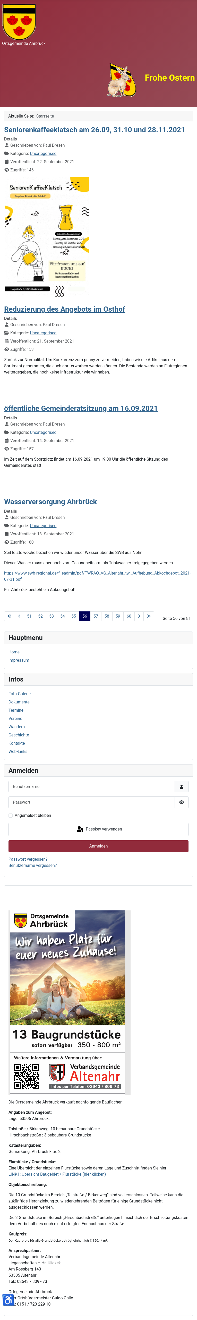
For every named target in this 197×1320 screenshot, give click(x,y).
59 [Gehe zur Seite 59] (118, 616)
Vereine (15, 718)
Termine (15, 710)
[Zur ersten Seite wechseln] (9, 616)
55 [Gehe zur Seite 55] (73, 616)
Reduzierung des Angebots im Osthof (64, 309)
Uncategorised (43, 153)
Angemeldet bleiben (33, 815)
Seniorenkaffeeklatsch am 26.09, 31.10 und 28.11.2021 (94, 130)
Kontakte (16, 743)
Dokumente (19, 702)
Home (14, 652)
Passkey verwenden (99, 829)
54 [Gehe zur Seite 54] (62, 616)
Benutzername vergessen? (32, 865)
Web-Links (18, 751)
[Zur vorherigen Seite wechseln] (19, 616)
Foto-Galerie (19, 693)
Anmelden (98, 846)
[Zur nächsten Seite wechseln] (139, 616)
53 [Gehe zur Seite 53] (51, 616)
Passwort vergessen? (28, 859)
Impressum (18, 660)
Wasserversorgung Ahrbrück (50, 501)
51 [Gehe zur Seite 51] (29, 616)
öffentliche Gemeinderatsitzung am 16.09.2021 (81, 408)
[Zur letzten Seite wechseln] (148, 616)
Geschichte (18, 735)
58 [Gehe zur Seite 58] (107, 616)
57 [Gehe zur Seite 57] (95, 616)
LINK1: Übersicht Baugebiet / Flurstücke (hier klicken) (57, 1174)
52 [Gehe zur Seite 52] (40, 616)
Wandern (16, 726)
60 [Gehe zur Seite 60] (129, 616)
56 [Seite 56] (84, 616)
